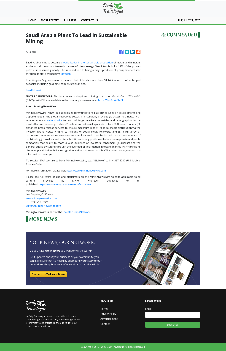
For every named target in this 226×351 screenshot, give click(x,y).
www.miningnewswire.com (41, 198)
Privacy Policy (108, 314)
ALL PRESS (70, 20)
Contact (105, 324)
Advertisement (109, 319)
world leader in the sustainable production (88, 62)
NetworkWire (54, 120)
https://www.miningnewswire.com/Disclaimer (65, 184)
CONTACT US (89, 20)
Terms (104, 308)
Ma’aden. (66, 74)
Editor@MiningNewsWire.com (43, 205)
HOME (32, 20)
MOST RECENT (50, 20)
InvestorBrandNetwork (76, 212)
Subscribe (172, 324)
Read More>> (34, 90)
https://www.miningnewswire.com (86, 170)
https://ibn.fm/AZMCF (110, 100)
